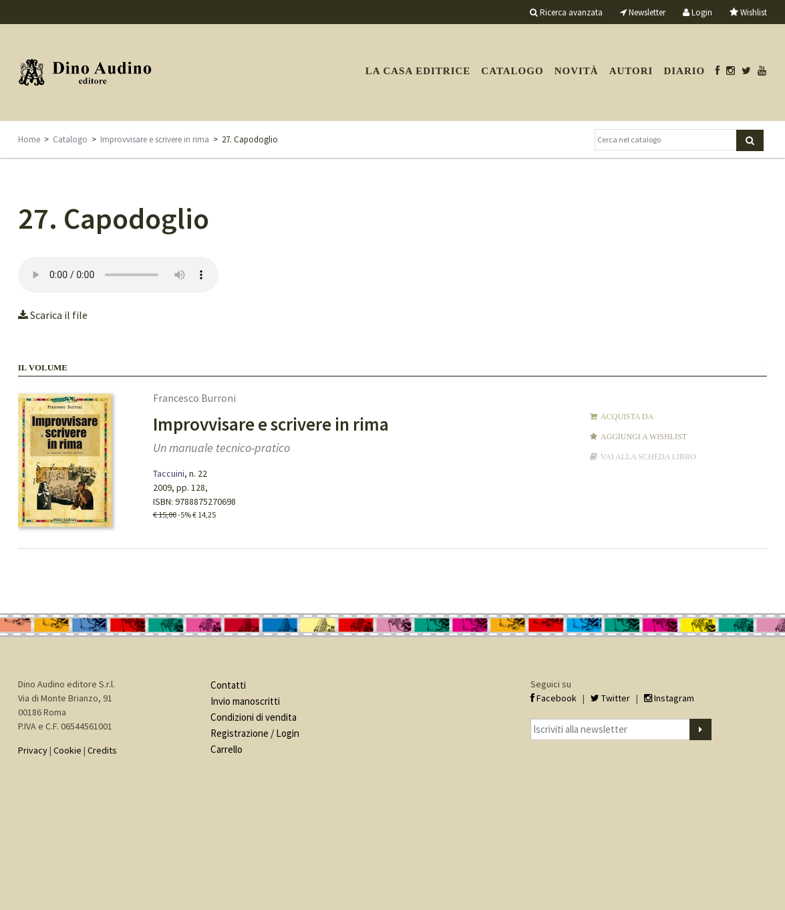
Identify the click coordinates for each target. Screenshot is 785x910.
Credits (102, 750)
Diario (684, 71)
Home (29, 139)
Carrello (226, 749)
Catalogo (512, 71)
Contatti (228, 685)
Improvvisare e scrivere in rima (154, 139)
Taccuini (168, 473)
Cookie (67, 750)
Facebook (553, 698)
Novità (577, 71)
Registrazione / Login (254, 733)
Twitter (610, 698)
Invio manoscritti (245, 701)
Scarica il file (53, 315)
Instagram (669, 698)
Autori (631, 71)
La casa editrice (418, 71)
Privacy (32, 750)
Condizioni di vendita (253, 717)
